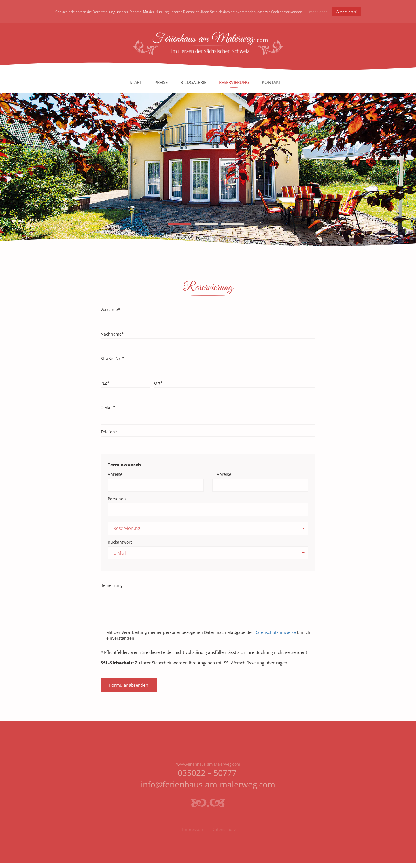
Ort (158, 383)
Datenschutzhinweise (275, 632)
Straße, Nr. (112, 358)
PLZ (105, 383)
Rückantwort (120, 542)
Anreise (115, 474)
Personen (117, 498)
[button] (208, 528)
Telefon (109, 432)
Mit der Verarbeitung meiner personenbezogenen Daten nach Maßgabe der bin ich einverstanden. (205, 635)
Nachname (112, 334)
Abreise (224, 474)
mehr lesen (318, 11)
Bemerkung (112, 585)
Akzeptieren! (346, 11)
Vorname (110, 309)
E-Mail (108, 407)
